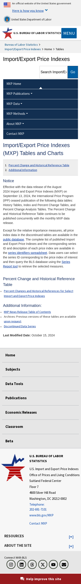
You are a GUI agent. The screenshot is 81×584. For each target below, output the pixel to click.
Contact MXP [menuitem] (15, 134)
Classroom (14, 426)
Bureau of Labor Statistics (21, 45)
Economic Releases (21, 412)
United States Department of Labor (27, 19)
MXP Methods (15, 114)
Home (10, 355)
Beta (9, 441)
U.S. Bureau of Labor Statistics (37, 33)
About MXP (13, 124)
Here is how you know (28, 10)
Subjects (12, 369)
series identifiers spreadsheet (27, 253)
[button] (71, 537)
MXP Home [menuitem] (13, 84)
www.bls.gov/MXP (41, 515)
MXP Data (13, 104)
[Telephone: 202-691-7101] (54, 507)
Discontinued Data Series (20, 326)
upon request (12, 321)
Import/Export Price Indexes (23, 49)
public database (13, 239)
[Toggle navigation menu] (69, 33)
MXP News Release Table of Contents (27, 312)
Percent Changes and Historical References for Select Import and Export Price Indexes (38, 293)
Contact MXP (38, 523)
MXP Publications (18, 94)
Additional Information (23, 170)
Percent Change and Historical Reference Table (39, 165)
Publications (16, 398)
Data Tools (14, 383)
